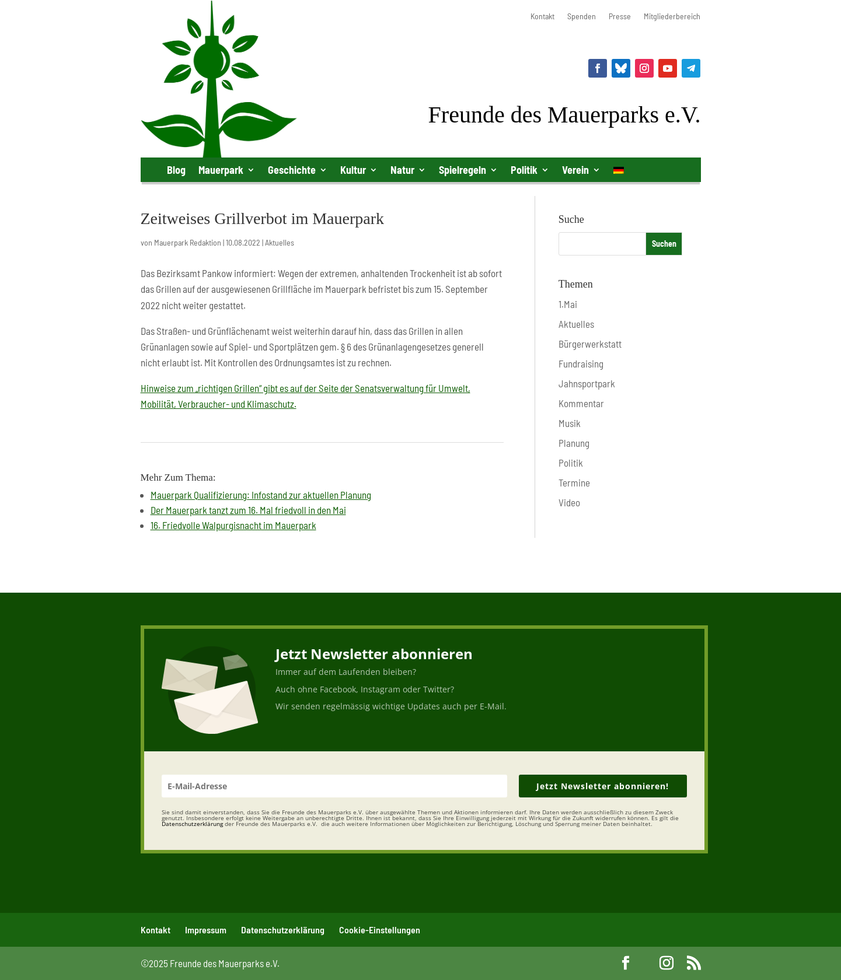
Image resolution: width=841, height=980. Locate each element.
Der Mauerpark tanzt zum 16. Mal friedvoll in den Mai (248, 510)
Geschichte (292, 169)
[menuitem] (618, 172)
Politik (524, 169)
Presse (620, 16)
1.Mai (568, 304)
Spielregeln (462, 169)
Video (569, 502)
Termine (574, 482)
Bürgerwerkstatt (590, 343)
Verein (575, 169)
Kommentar (581, 403)
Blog (176, 169)
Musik (570, 423)
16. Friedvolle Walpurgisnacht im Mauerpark (233, 525)
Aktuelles (279, 242)
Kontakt (542, 16)
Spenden (581, 16)
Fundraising (581, 363)
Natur (402, 169)
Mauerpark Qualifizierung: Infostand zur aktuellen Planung (261, 495)
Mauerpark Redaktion (187, 242)
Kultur (353, 169)
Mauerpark (220, 169)
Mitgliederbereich (672, 16)
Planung (574, 443)
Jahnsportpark (587, 383)
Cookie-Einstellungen (379, 929)
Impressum (205, 929)
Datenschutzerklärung (282, 929)
